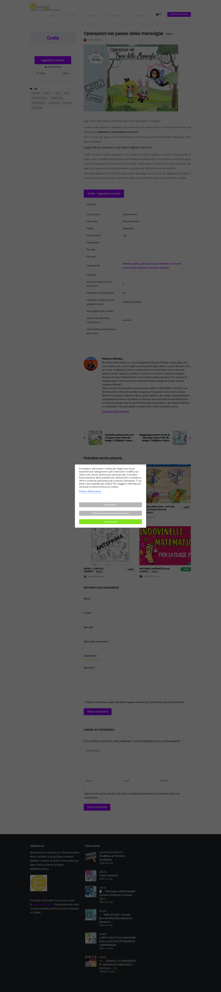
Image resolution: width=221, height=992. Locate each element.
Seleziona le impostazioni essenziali (110, 513)
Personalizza (110, 504)
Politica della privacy (90, 491)
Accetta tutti (110, 521)
